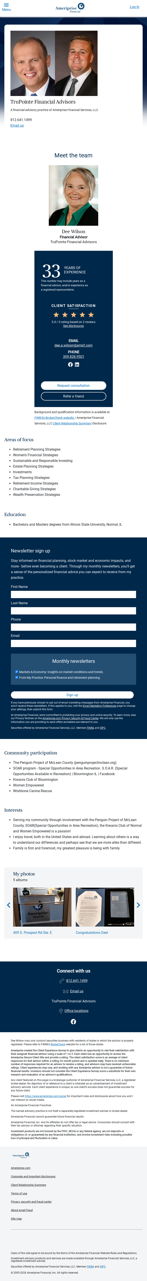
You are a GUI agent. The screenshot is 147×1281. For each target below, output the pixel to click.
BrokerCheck (58, 1044)
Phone (16, 619)
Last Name (19, 603)
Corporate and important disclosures (33, 1176)
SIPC (103, 727)
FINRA (90, 727)
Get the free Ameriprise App (76, 1240)
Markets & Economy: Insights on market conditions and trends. (61, 672)
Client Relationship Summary (72, 423)
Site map (16, 1218)
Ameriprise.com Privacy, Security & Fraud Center (70, 718)
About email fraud (22, 1210)
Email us (17, 125)
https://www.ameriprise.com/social (45, 1096)
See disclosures (73, 326)
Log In (134, 7)
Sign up (72, 695)
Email (15, 636)
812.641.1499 (21, 120)
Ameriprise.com (20, 1168)
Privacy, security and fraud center (31, 1201)
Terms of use (19, 1193)
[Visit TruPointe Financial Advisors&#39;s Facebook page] (73, 1022)
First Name (19, 587)
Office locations (73, 1011)
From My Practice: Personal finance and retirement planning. (60, 677)
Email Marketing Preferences (99, 705)
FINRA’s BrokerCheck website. (54, 417)
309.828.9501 (73, 357)
